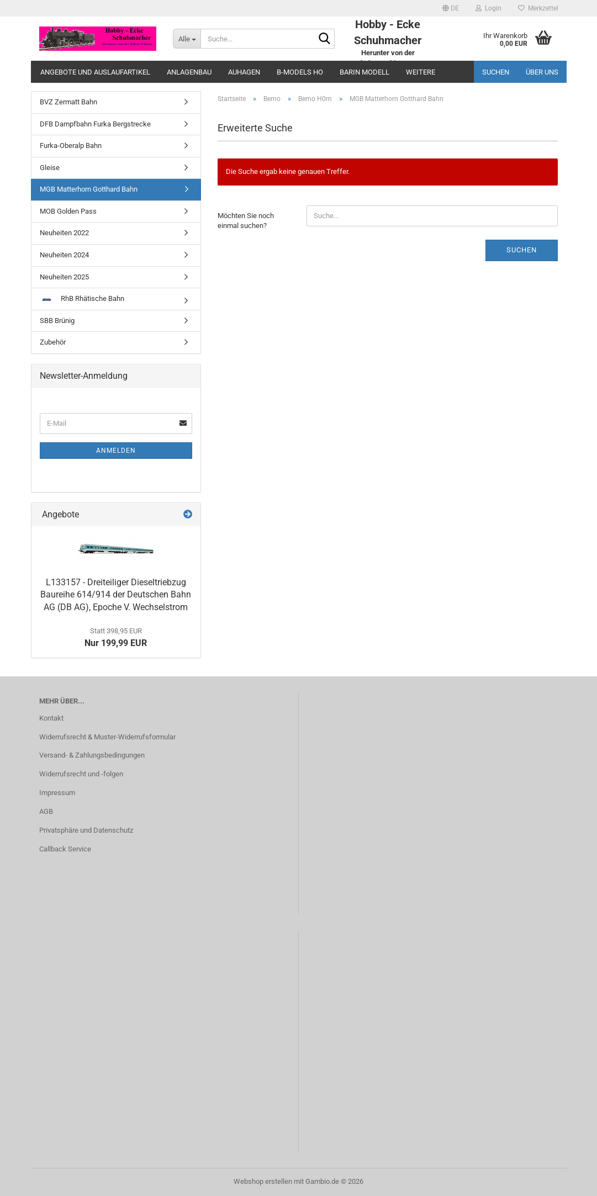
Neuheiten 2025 (64, 277)
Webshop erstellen (263, 1181)
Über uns (542, 72)
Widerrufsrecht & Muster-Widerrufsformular (107, 737)
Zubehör (53, 342)
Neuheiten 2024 (64, 255)
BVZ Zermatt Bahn (68, 102)
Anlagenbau (189, 72)
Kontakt (51, 718)
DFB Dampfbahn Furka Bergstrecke (95, 124)
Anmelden (116, 450)
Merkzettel (538, 8)
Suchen (495, 72)
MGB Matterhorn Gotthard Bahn (89, 189)
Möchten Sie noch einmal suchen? (246, 220)
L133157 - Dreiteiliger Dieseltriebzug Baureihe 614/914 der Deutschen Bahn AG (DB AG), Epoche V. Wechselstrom (115, 595)
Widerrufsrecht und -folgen (81, 774)
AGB (46, 811)
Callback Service (65, 849)
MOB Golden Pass (68, 211)
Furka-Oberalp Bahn (71, 145)
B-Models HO (300, 72)
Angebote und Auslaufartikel (95, 72)
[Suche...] (186, 39)
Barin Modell (364, 72)
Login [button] (488, 8)
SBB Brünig (57, 320)
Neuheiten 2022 (64, 233)
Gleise (50, 167)
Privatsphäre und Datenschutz (86, 830)
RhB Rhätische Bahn (82, 298)
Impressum (57, 792)
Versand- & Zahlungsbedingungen (92, 755)
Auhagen (244, 72)
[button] (450, 8)
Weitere (420, 72)
